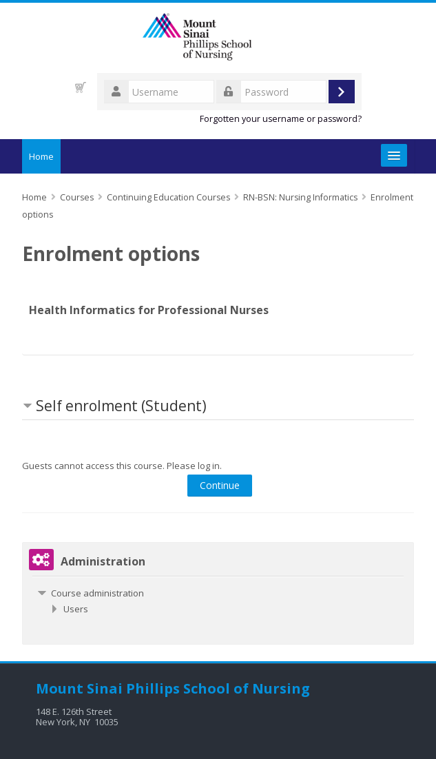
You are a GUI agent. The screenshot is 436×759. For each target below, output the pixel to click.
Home (41, 156)
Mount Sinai (79, 688)
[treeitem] (218, 593)
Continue (220, 485)
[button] (80, 87)
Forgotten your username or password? (281, 119)
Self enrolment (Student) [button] (121, 405)
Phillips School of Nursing (218, 688)
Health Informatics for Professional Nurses (149, 310)
